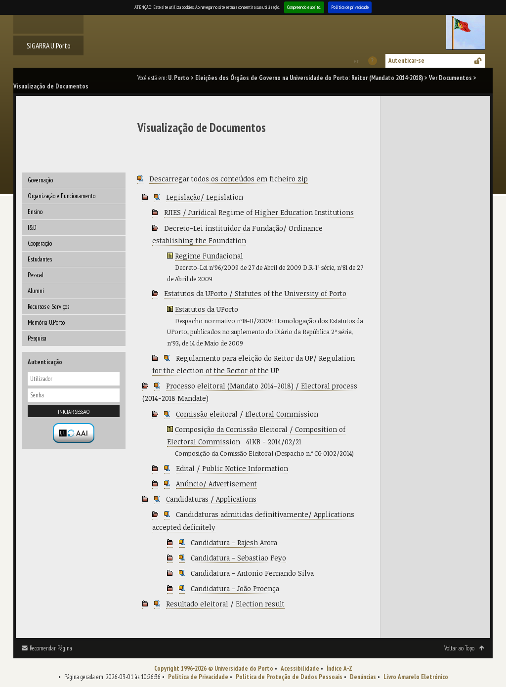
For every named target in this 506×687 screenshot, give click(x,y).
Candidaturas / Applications (211, 499)
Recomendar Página (51, 648)
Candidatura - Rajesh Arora (234, 542)
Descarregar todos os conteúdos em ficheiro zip (228, 178)
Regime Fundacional (209, 255)
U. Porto (178, 78)
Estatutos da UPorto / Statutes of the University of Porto (255, 293)
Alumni (36, 291)
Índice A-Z (339, 668)
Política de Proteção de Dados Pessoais (289, 677)
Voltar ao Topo (459, 648)
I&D (32, 227)
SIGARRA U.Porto (49, 45)
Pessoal (35, 275)
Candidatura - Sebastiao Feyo (238, 557)
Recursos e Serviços (48, 306)
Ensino (35, 212)
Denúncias (363, 677)
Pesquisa (37, 338)
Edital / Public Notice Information (232, 468)
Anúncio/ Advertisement (216, 483)
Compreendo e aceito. (304, 7)
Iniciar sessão (73, 411)
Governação (40, 180)
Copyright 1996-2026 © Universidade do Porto (213, 668)
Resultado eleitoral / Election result (225, 603)
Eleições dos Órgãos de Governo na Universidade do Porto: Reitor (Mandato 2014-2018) (309, 78)
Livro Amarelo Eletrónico (415, 677)
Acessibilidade (300, 668)
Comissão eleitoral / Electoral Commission (247, 414)
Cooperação (40, 243)
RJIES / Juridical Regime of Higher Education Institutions (259, 212)
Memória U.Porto (46, 322)
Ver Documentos (450, 78)
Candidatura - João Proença (235, 588)
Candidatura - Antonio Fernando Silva (252, 573)
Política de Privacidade (198, 677)
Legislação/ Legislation (204, 197)
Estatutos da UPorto (206, 309)
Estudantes (40, 259)
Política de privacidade (350, 7)
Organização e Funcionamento (61, 196)
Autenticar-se (406, 60)
